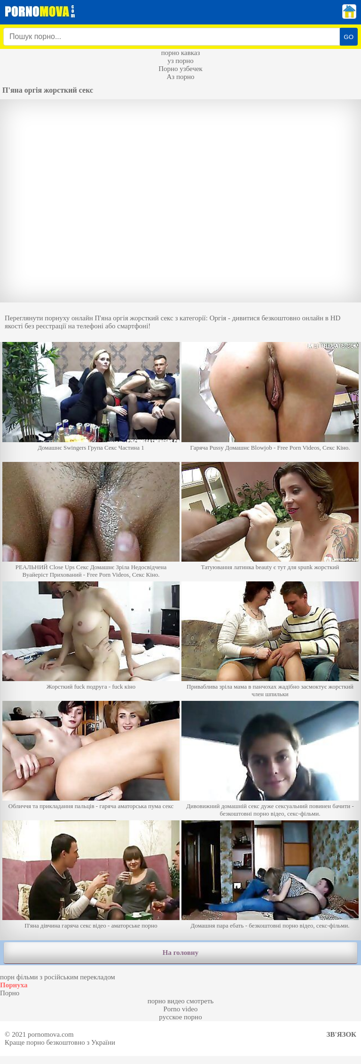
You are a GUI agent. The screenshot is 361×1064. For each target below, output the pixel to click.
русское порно (180, 1017)
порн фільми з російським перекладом (57, 977)
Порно (9, 993)
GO (348, 36)
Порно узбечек (180, 68)
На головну (180, 952)
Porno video (181, 1009)
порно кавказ (180, 52)
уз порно (180, 60)
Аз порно (180, 76)
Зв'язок (341, 1034)
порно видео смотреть (181, 1001)
